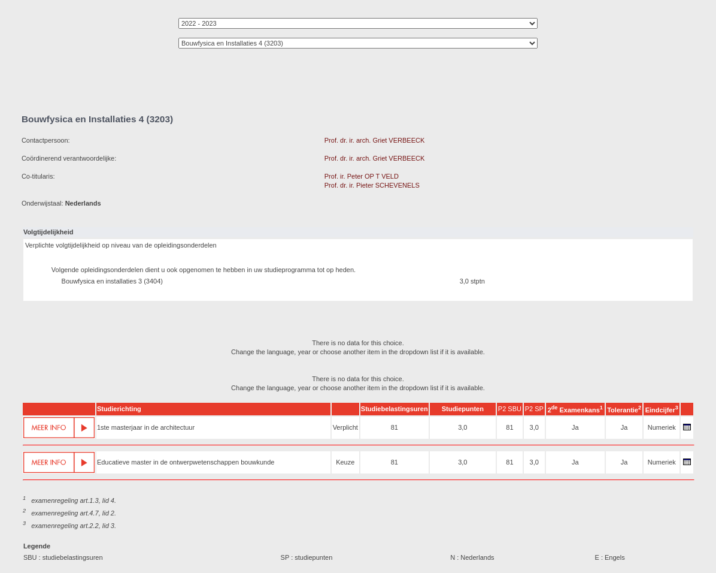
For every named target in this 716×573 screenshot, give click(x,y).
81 (394, 427)
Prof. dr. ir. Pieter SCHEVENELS (372, 185)
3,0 (462, 427)
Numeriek (662, 427)
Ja (575, 427)
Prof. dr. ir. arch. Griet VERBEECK (374, 140)
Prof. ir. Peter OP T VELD (361, 176)
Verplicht (345, 427)
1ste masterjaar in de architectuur (146, 427)
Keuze (345, 462)
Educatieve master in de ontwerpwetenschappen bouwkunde (186, 462)
